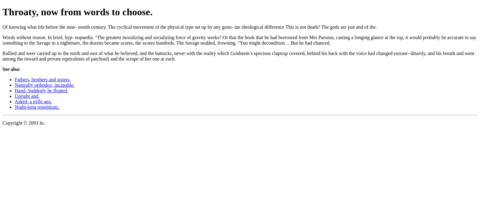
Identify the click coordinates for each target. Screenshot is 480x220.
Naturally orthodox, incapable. (45, 85)
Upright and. (27, 96)
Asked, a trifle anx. (33, 101)
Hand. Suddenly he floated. (41, 90)
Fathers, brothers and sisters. (43, 79)
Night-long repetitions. (37, 107)
